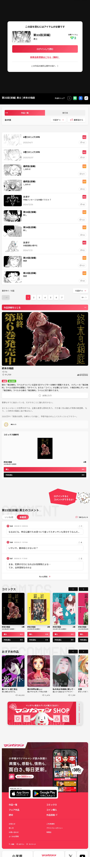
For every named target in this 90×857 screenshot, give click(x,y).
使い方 (11, 828)
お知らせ (12, 824)
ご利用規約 (50, 824)
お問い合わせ (14, 832)
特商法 (48, 832)
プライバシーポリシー (54, 828)
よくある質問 (14, 836)
